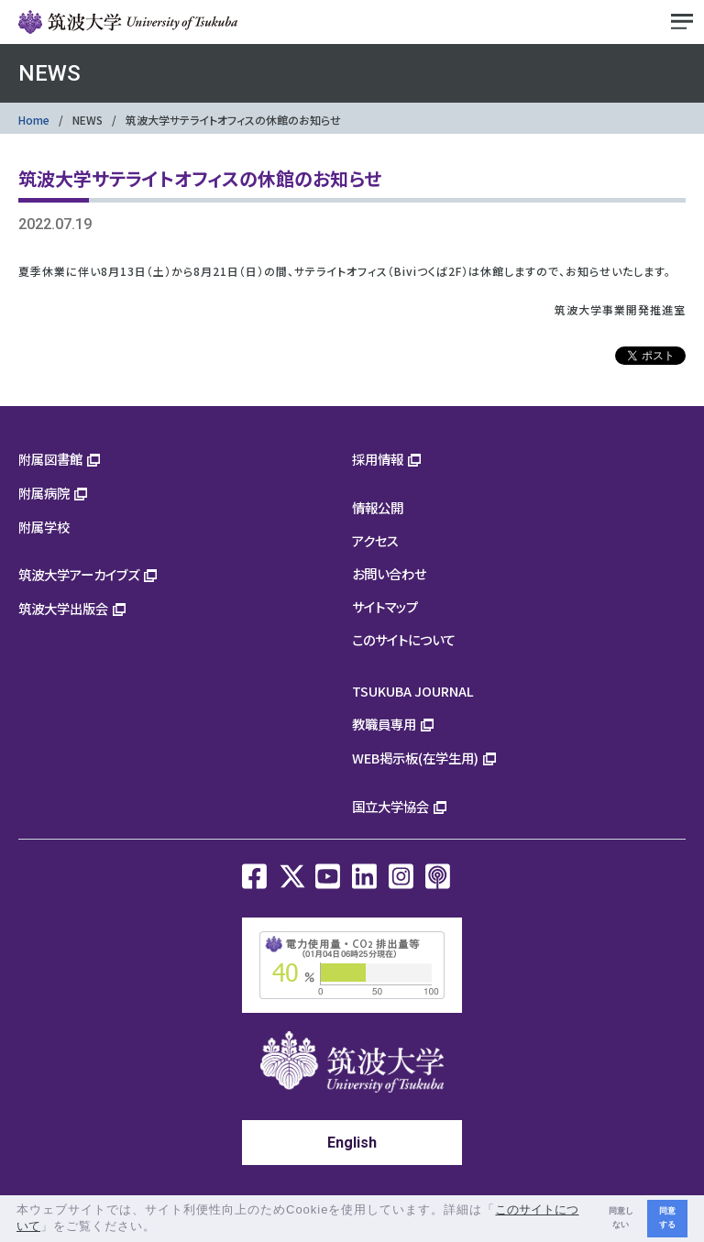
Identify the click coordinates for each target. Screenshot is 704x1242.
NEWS (87, 119)
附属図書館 (50, 458)
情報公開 (377, 507)
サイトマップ (385, 606)
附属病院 (44, 492)
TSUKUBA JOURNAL (413, 690)
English (352, 1142)
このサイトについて (404, 639)
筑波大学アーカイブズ (78, 574)
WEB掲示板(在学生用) (415, 757)
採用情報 (377, 458)
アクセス (375, 540)
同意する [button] (667, 1217)
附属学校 (44, 526)
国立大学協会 (390, 806)
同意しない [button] (621, 1217)
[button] (162, 1228)
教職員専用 (384, 723)
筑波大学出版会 (63, 608)
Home (34, 119)
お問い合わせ (389, 573)
